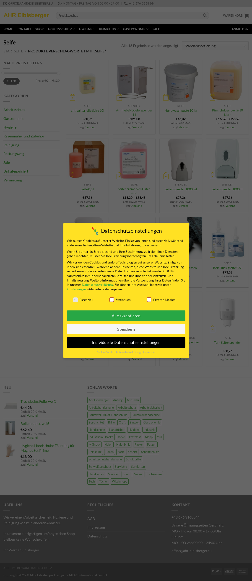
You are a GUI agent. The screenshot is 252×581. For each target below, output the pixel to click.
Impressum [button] (149, 352)
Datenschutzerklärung (97, 285)
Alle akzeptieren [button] (126, 315)
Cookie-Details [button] (105, 352)
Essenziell (83, 299)
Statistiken (120, 299)
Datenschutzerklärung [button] (128, 352)
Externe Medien (161, 299)
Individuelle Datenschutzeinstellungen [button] (126, 342)
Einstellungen (76, 289)
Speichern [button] (126, 329)
